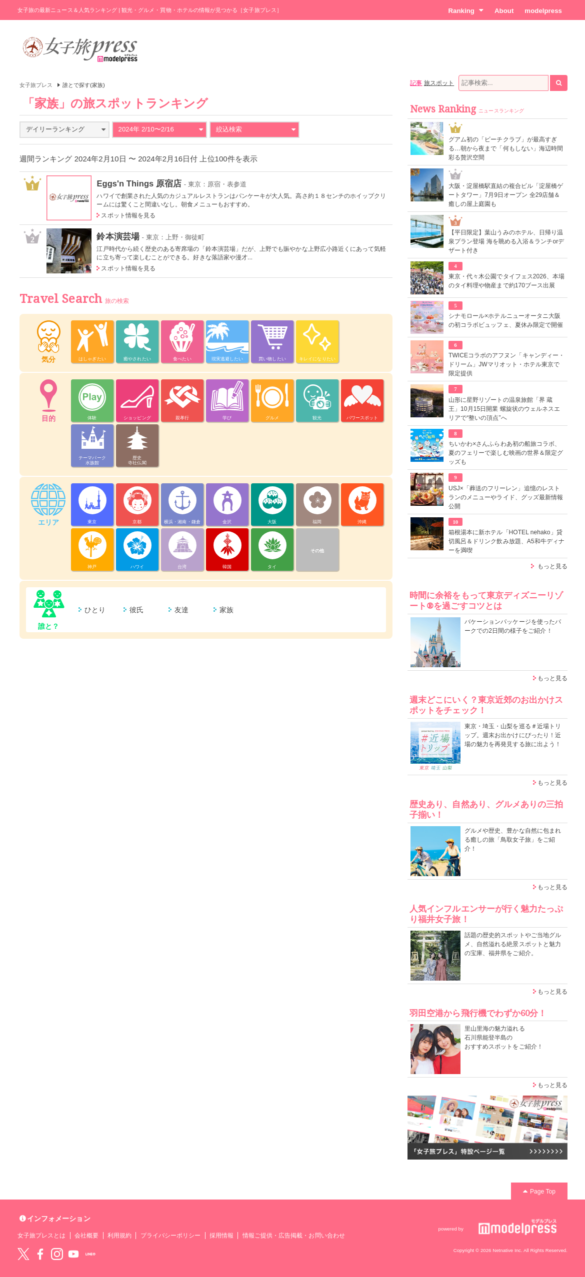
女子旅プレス (36, 85)
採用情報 (222, 1235)
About (504, 10)
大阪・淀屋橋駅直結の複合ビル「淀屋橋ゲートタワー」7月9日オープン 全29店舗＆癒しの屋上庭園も (505, 194)
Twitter (24, 1254)
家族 (227, 610)
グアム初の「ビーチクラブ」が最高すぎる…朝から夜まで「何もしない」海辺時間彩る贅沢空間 (505, 148)
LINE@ (90, 1254)
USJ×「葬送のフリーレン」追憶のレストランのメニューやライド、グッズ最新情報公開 (505, 497)
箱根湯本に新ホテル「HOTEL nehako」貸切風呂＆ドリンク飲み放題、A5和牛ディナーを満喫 (506, 541)
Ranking (466, 10)
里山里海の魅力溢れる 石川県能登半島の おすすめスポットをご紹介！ (503, 1037)
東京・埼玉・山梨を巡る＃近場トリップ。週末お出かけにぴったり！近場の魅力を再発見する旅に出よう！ (512, 735)
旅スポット (439, 82)
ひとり (95, 610)
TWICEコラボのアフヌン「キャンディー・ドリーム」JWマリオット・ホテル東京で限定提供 (506, 364)
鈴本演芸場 (117, 236)
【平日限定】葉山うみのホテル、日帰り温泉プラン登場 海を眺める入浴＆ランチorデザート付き (506, 241)
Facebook (40, 1254)
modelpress (543, 10)
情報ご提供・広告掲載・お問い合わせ (293, 1235)
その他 (317, 550)
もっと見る (553, 566)
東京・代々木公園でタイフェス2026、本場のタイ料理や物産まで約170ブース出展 (506, 281)
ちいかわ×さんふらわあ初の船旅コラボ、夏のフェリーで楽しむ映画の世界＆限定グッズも (505, 452)
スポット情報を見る (128, 215)
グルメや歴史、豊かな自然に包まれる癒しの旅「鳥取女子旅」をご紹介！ (512, 839)
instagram (57, 1254)
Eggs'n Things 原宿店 (139, 183)
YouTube (74, 1254)
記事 (416, 82)
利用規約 (120, 1235)
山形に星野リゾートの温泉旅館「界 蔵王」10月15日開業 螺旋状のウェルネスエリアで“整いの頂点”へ (504, 408)
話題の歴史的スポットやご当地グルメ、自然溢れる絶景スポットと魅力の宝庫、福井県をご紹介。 (512, 944)
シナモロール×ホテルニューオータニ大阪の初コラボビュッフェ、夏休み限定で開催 (505, 320)
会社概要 (86, 1235)
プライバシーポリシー (170, 1235)
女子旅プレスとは (42, 1235)
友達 (181, 610)
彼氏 (137, 610)
